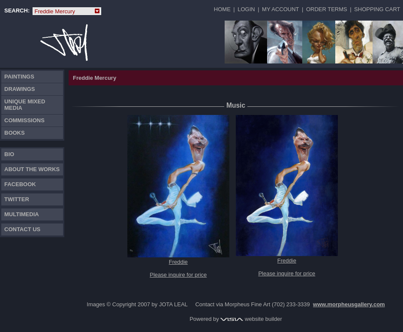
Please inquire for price (178, 275)
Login (246, 9)
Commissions (24, 120)
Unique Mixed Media (24, 104)
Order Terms (326, 9)
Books (14, 133)
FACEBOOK (20, 184)
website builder (251, 319)
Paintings (19, 76)
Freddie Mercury (67, 11)
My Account (280, 9)
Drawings (19, 89)
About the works (32, 169)
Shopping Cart (377, 9)
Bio (9, 154)
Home (222, 9)
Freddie (178, 262)
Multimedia (21, 214)
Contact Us (22, 229)
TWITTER (16, 199)
